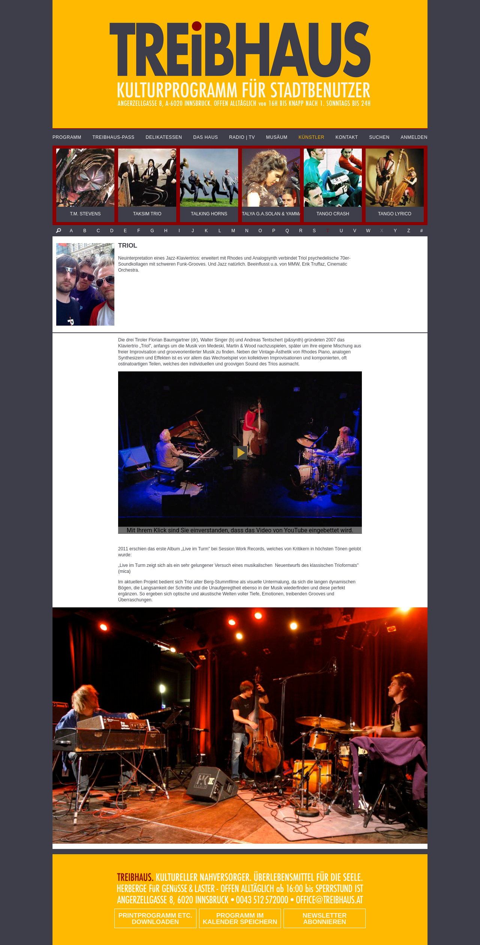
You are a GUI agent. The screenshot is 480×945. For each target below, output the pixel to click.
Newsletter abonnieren (324, 918)
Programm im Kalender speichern (240, 918)
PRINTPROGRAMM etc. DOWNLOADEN (155, 918)
